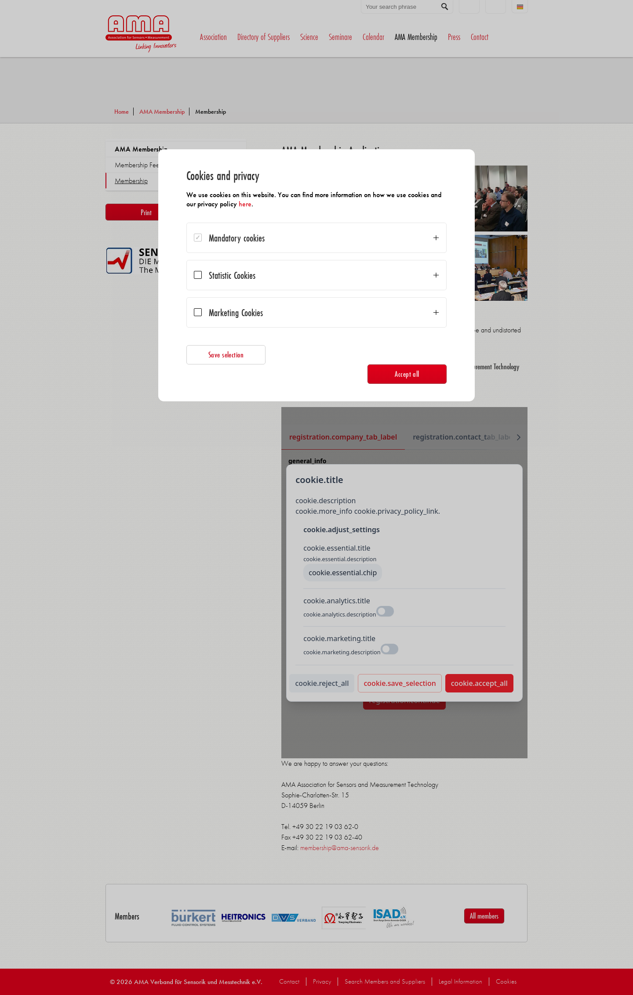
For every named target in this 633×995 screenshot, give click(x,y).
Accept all (407, 373)
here (245, 204)
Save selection (226, 354)
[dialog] (316, 275)
